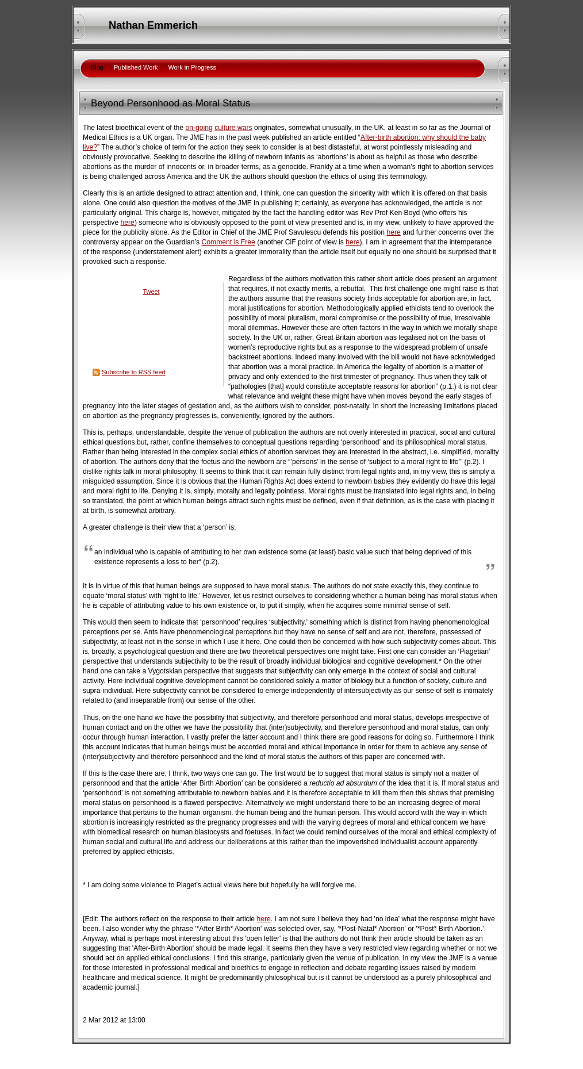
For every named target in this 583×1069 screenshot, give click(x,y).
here (128, 223)
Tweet (151, 291)
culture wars (233, 128)
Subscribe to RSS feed (134, 372)
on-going (198, 128)
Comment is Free (228, 242)
